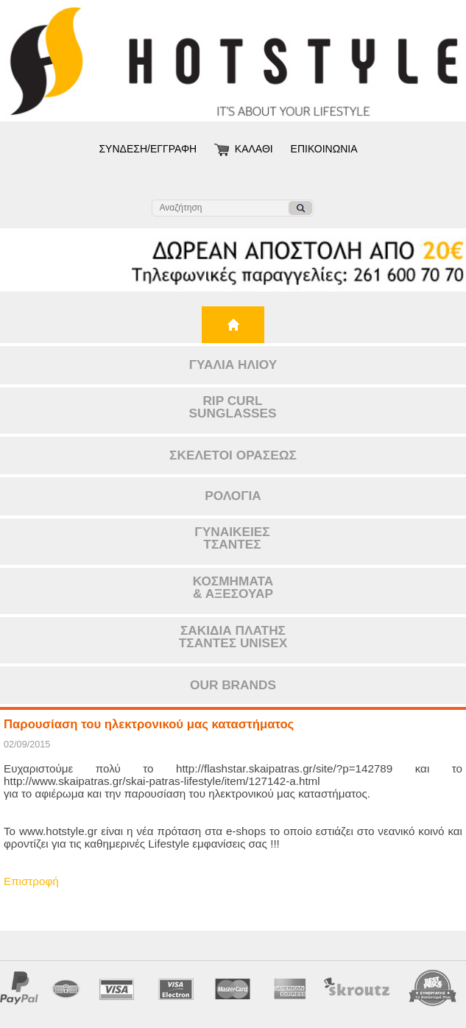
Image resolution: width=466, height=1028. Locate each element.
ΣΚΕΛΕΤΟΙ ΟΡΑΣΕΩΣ (233, 455)
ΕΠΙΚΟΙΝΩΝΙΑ (324, 149)
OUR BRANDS (233, 684)
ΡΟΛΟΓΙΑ (233, 495)
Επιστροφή (31, 881)
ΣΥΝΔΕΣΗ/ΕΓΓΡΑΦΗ (148, 149)
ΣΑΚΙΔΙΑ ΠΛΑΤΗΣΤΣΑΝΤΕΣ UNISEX (233, 636)
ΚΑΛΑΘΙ (254, 149)
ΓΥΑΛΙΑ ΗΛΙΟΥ (233, 364)
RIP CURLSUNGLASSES (233, 406)
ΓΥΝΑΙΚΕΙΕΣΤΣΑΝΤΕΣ (231, 538)
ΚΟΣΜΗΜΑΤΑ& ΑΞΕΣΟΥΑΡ (233, 587)
